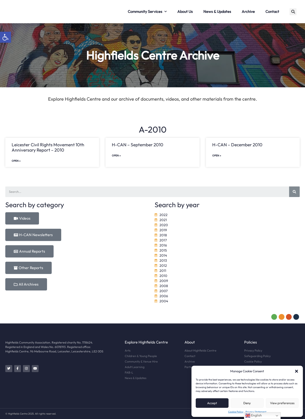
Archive (248, 11)
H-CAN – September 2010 (137, 144)
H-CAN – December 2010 (237, 144)
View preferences (282, 403)
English (253, 415)
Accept (212, 403)
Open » (16, 160)
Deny (247, 403)
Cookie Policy (235, 411)
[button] (5, 37)
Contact (272, 11)
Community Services (147, 11)
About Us (185, 11)
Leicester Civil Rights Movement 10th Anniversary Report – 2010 (48, 147)
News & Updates (217, 11)
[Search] (294, 191)
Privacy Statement (255, 411)
